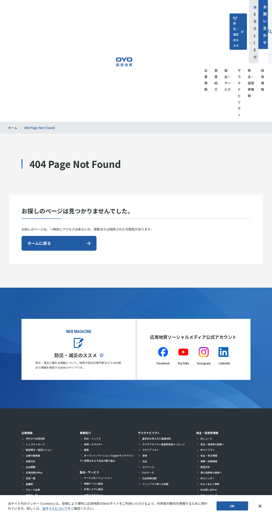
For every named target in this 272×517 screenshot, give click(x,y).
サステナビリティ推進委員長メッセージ (163, 350)
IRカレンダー (208, 384)
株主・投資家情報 (207, 339)
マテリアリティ (150, 355)
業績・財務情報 (209, 367)
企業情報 (27, 339)
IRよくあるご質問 (210, 390)
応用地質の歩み (34, 378)
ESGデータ (148, 378)
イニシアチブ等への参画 (155, 390)
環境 (144, 361)
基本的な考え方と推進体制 (156, 344)
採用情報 (201, 419)
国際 (86, 355)
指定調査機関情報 (35, 412)
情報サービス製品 (93, 389)
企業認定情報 (33, 441)
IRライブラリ (208, 355)
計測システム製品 (93, 395)
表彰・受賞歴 (33, 407)
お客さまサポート (93, 400)
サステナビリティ (149, 339)
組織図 (29, 390)
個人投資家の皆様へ (211, 378)
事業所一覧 (32, 401)
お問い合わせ (239, 6)
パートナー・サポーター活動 (41, 452)
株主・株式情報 (209, 361)
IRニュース (206, 344)
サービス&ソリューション (98, 383)
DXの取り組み (33, 424)
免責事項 (205, 407)
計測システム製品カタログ (98, 406)
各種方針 (30, 367)
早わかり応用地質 (35, 344)
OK (232, 506)
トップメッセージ (35, 350)
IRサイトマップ (209, 401)
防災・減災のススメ (75, 261)
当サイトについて (55, 508)
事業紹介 (85, 339)
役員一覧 (30, 384)
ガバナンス (148, 373)
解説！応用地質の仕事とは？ (41, 446)
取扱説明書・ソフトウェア (98, 412)
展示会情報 (32, 435)
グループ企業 (33, 395)
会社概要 (30, 373)
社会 (144, 367)
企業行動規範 (33, 361)
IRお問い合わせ (209, 395)
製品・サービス (89, 378)
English (205, 6)
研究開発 (30, 429)
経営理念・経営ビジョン (39, 355)
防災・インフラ (92, 344)
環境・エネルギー (93, 350)
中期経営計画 (33, 418)
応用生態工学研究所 (89, 478)
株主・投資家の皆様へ (212, 350)
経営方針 (205, 373)
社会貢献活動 (149, 384)
